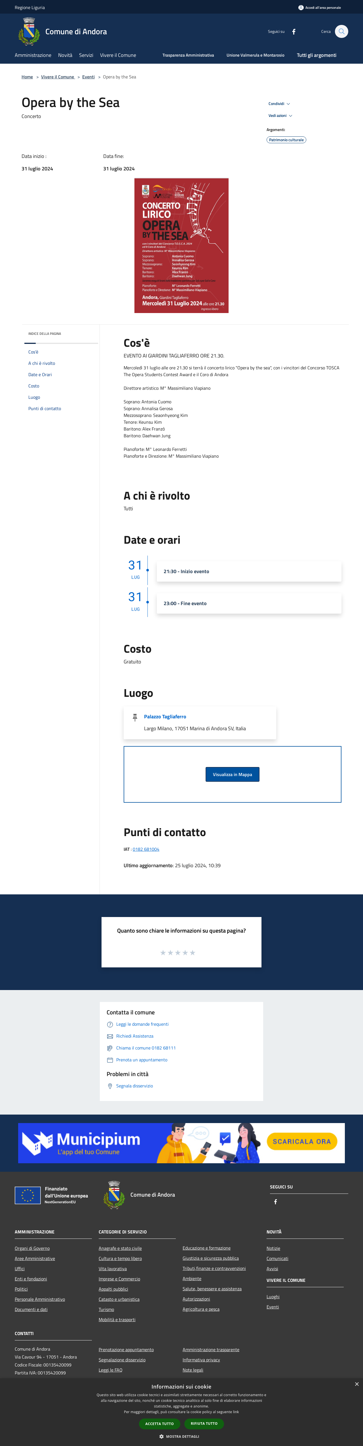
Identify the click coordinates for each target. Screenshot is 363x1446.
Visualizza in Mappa (232, 774)
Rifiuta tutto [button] (204, 1423)
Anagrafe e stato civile (120, 1248)
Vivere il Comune (58, 76)
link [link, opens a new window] (236, 1411)
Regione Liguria (30, 7)
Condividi (280, 103)
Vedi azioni (281, 115)
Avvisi (272, 1268)
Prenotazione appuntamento (126, 1349)
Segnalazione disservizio (122, 1359)
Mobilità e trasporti (117, 1319)
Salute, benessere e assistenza (212, 1288)
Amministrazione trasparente (211, 1349)
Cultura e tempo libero (120, 1258)
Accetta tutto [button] (159, 1423)
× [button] (356, 1384)
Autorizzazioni (196, 1298)
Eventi (88, 76)
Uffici (20, 1268)
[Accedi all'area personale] (319, 7)
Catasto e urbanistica (119, 1299)
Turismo (106, 1309)
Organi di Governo (32, 1248)
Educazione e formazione (207, 1247)
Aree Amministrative (35, 1258)
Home (27, 76)
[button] (181, 1436)
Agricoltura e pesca (201, 1309)
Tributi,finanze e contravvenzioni (214, 1268)
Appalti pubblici (113, 1289)
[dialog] (181, 1412)
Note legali (193, 1369)
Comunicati (277, 1258)
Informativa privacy (201, 1359)
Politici (21, 1289)
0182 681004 (146, 849)
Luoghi (273, 1296)
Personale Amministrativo (40, 1299)
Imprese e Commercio (119, 1278)
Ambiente (192, 1278)
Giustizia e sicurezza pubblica (211, 1258)
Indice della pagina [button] (44, 333)
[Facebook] (291, 31)
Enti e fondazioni (31, 1278)
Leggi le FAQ (111, 1369)
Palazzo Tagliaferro (165, 716)
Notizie (273, 1248)
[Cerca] (341, 31)
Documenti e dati (31, 1309)
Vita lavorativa (113, 1268)
